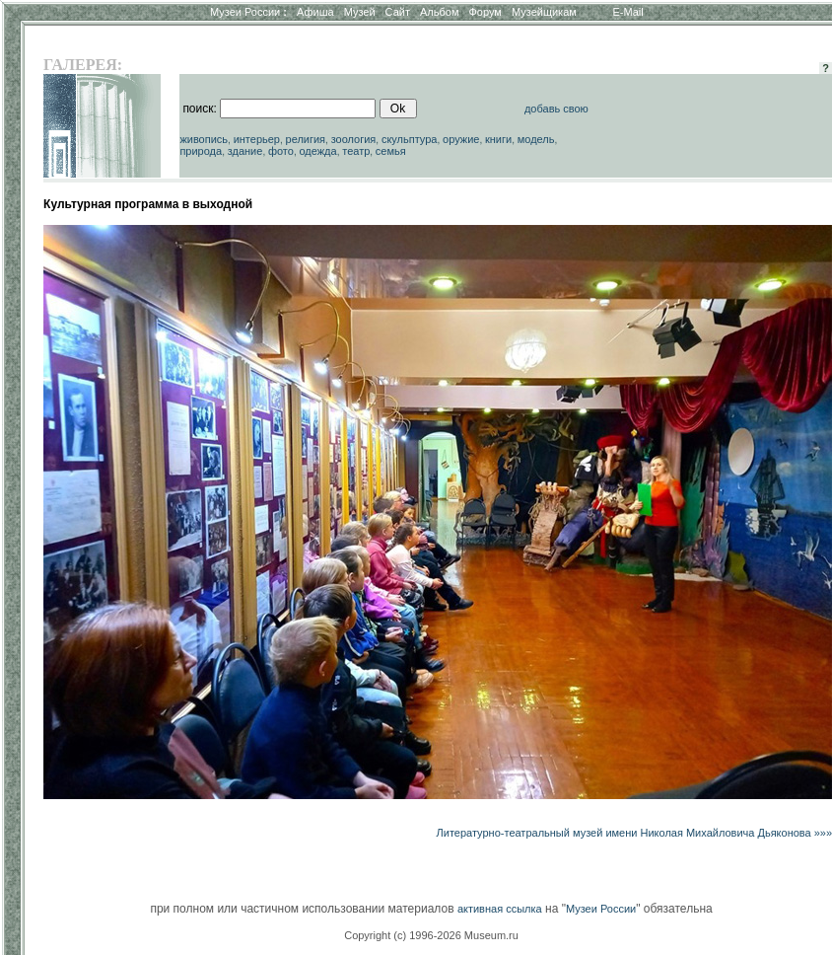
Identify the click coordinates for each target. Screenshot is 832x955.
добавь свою (556, 108)
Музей (360, 12)
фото (281, 151)
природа (200, 151)
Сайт (397, 12)
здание (245, 151)
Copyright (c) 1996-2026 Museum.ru (431, 935)
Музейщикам (544, 12)
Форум (484, 12)
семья (391, 151)
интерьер (257, 139)
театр (356, 151)
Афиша (315, 12)
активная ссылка (499, 909)
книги (498, 139)
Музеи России (248, 12)
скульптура (409, 139)
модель (536, 139)
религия (306, 139)
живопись (203, 139)
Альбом (439, 12)
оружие (461, 139)
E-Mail (628, 12)
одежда (317, 151)
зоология (354, 139)
